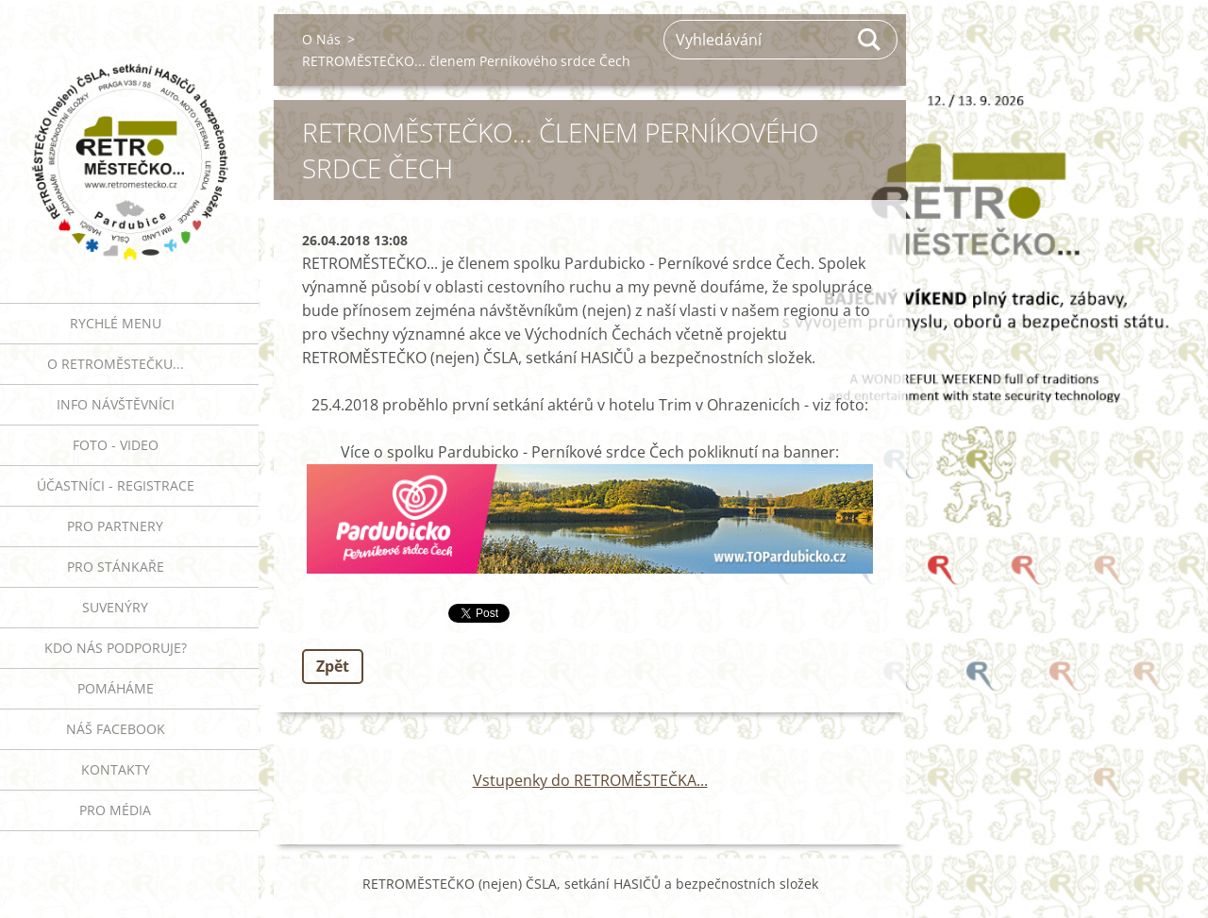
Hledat (870, 39)
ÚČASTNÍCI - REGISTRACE (115, 485)
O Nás (321, 39)
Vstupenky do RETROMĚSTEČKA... (590, 780)
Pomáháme (115, 688)
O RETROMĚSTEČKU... (115, 364)
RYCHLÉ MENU (115, 323)
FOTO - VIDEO (116, 445)
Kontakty (115, 769)
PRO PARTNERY (115, 526)
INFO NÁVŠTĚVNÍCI (116, 404)
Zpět (332, 666)
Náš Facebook (115, 729)
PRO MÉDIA (115, 810)
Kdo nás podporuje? (115, 648)
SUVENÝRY (115, 607)
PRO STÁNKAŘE (115, 567)
